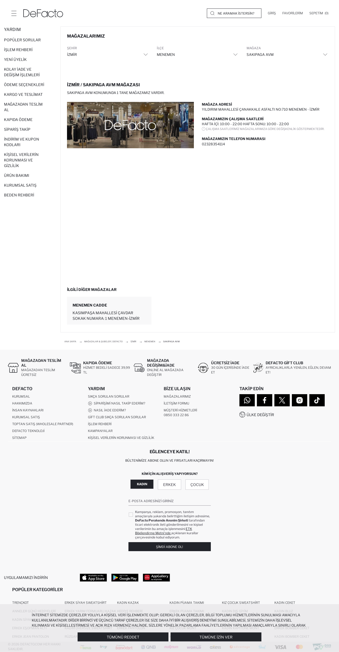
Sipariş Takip (17, 129)
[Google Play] (125, 577)
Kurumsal (21, 396)
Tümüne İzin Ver (216, 637)
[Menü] (14, 13)
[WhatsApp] (247, 400)
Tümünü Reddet (123, 637)
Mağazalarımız (177, 396)
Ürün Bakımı (16, 175)
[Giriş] (272, 13)
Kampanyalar (100, 431)
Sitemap (19, 438)
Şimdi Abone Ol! (169, 547)
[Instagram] (299, 400)
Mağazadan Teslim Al (23, 107)
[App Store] (93, 577)
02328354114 (213, 144)
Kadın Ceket (284, 603)
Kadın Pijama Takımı (187, 603)
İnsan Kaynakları (27, 410)
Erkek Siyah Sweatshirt (86, 603)
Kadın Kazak (128, 603)
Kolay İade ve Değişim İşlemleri (22, 72)
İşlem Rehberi (18, 49)
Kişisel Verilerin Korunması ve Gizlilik (21, 160)
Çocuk (197, 484)
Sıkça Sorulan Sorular (108, 396)
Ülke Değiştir (260, 414)
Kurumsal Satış (20, 185)
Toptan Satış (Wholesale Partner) (42, 424)
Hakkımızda (22, 403)
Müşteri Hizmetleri (180, 410)
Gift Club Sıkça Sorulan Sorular (117, 417)
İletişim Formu (176, 403)
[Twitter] (282, 400)
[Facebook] (264, 400)
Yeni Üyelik (15, 59)
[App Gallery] (156, 577)
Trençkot (20, 603)
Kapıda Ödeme (18, 119)
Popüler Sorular (22, 40)
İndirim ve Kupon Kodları (21, 142)
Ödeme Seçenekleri (24, 84)
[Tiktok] (317, 400)
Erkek (169, 484)
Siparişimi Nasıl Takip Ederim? (116, 403)
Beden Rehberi (19, 195)
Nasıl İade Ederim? (107, 410)
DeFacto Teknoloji (28, 431)
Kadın (142, 484)
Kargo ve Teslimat (23, 94)
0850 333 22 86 (176, 415)
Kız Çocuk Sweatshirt (241, 603)
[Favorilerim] (292, 13)
